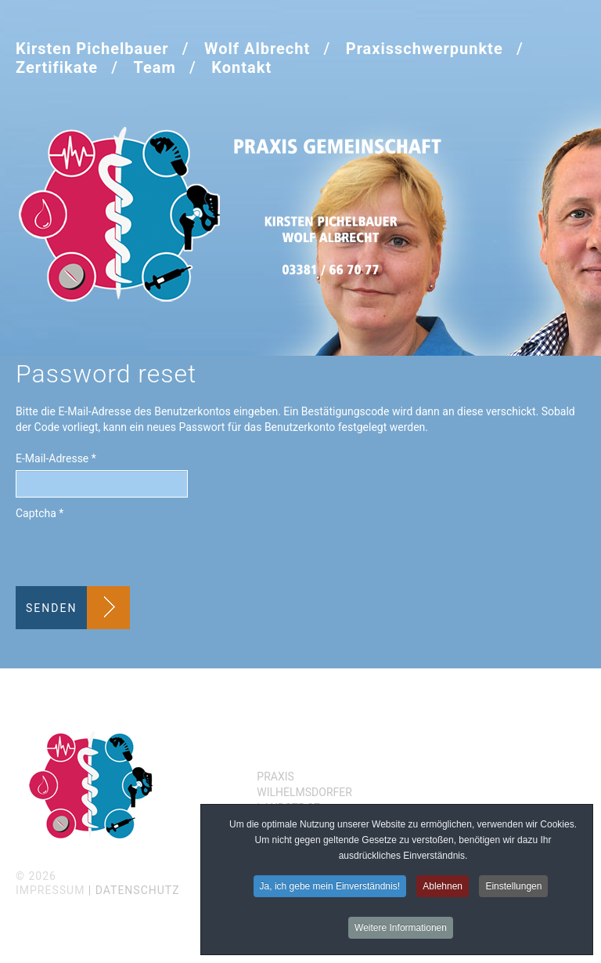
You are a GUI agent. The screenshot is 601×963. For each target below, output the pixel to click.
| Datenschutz (134, 890)
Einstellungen (513, 886)
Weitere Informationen (400, 927)
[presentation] (135, 555)
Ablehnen (442, 886)
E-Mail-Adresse (56, 458)
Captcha (39, 513)
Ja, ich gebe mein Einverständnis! (330, 886)
